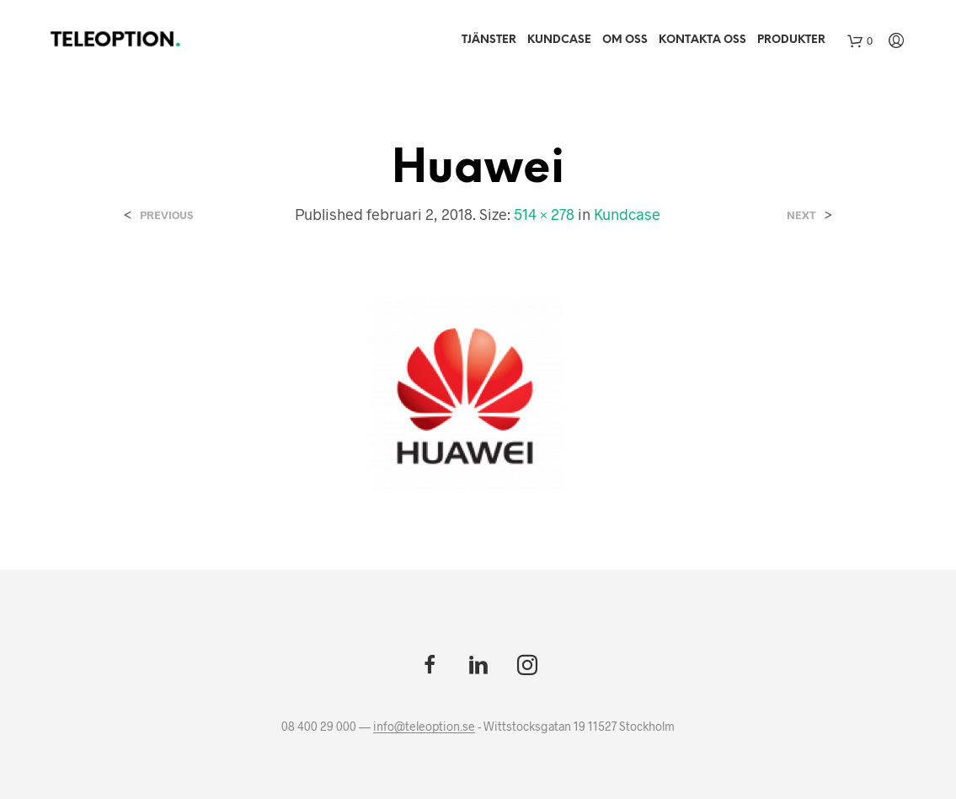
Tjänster (489, 40)
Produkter (791, 40)
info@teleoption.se (424, 726)
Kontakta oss (702, 40)
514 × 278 (544, 214)
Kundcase (559, 40)
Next (801, 215)
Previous (166, 215)
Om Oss (625, 40)
